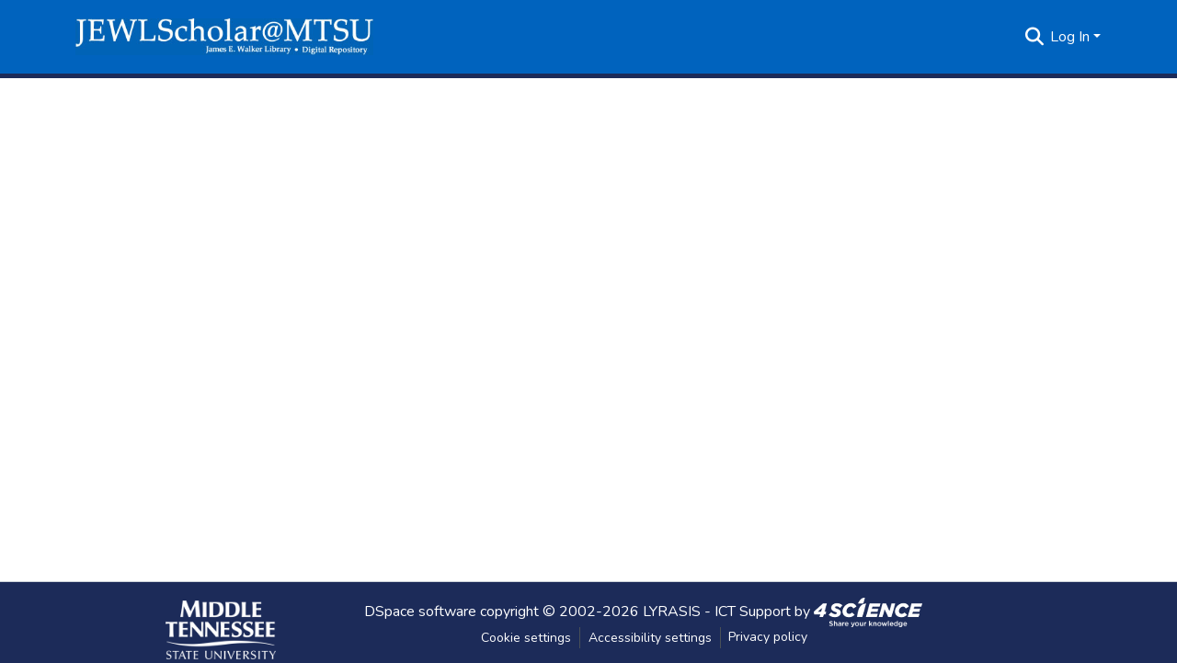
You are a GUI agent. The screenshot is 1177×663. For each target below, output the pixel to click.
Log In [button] (1071, 37)
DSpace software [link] (420, 610)
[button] (224, 36)
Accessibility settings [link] (650, 637)
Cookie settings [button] (526, 637)
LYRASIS (672, 610)
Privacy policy (767, 637)
